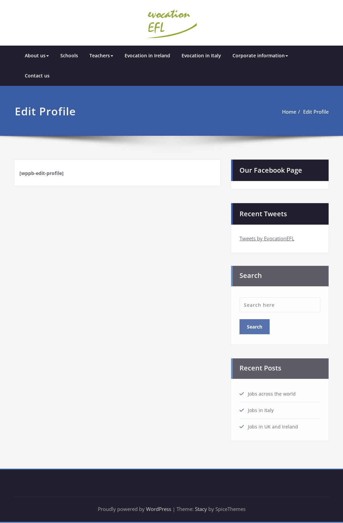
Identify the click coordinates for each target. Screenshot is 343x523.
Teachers (101, 55)
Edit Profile (316, 111)
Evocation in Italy (201, 55)
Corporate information (260, 55)
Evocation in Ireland (147, 55)
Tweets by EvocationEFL (266, 237)
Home (289, 111)
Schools (69, 55)
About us (37, 55)
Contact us (37, 75)
